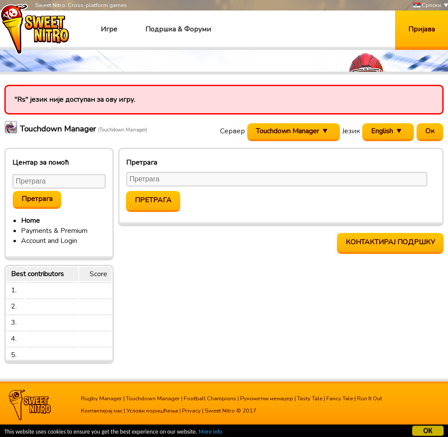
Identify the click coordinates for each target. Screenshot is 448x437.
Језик (351, 131)
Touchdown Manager (153, 398)
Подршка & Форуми (178, 29)
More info (210, 432)
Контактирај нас (101, 411)
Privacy (191, 411)
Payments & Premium (54, 231)
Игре (109, 29)
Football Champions (210, 398)
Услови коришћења (152, 411)
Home (30, 220)
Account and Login (49, 241)
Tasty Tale (309, 398)
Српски (427, 5)
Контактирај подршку (390, 242)
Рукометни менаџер (266, 398)
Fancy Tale (339, 398)
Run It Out (369, 398)
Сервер (232, 131)
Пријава (421, 29)
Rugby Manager (101, 398)
